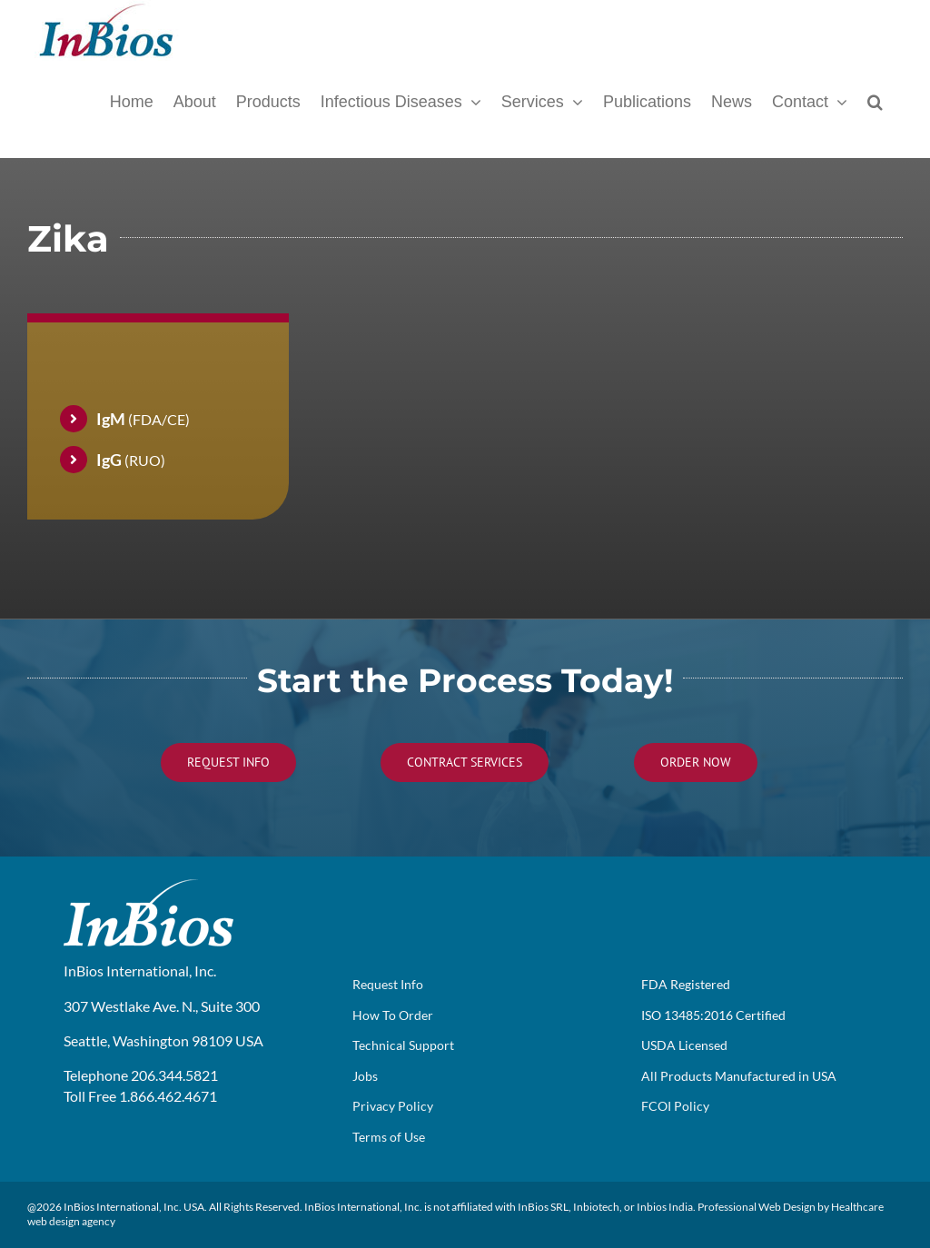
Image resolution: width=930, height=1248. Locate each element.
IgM (110, 419)
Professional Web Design (757, 1206)
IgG (109, 460)
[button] (875, 100)
